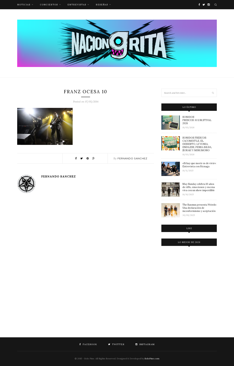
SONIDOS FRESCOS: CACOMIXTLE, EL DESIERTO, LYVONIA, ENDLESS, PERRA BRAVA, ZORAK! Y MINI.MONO (197, 144)
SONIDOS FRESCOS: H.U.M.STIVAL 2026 (196, 120)
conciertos (49, 4)
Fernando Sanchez (132, 158)
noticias (23, 4)
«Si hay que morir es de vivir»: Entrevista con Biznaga (199, 165)
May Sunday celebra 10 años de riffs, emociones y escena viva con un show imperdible (198, 187)
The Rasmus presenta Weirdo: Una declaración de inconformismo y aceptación (199, 208)
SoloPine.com (152, 358)
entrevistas (76, 4)
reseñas (102, 4)
